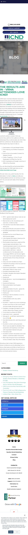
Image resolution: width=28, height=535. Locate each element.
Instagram (5, 408)
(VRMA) (9, 104)
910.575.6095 (16, 481)
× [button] (25, 515)
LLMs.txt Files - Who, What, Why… (12, 394)
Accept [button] (10, 531)
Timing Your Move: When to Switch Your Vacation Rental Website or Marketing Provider (14, 378)
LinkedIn (4, 416)
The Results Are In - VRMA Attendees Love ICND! (12, 90)
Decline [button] (17, 531)
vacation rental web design (14, 449)
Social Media (4, 116)
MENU (3, 1)
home (14, 447)
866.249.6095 (14, 25)
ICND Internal (14, 37)
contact (14, 454)
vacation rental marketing (14, 452)
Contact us (5, 401)
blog (14, 460)
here (14, 176)
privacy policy (14, 457)
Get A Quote (14, 32)
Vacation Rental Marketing (10, 370)
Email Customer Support (14, 489)
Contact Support (14, 28)
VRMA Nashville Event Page (8, 170)
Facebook (5, 405)
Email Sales (14, 486)
